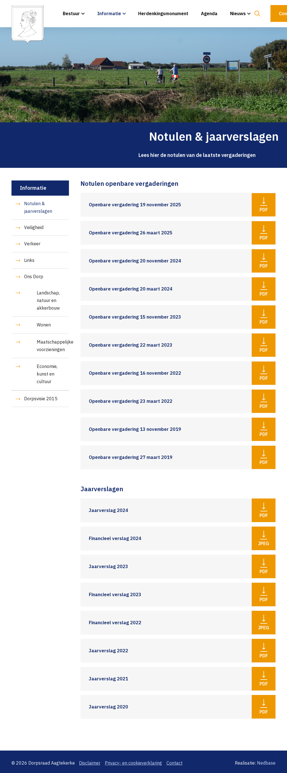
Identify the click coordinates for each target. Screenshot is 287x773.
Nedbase (266, 763)
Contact (174, 763)
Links (29, 260)
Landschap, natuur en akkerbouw (48, 300)
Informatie (109, 13)
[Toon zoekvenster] (257, 13)
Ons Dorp (33, 276)
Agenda (209, 13)
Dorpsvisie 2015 (40, 398)
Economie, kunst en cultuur (47, 373)
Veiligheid (33, 227)
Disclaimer (89, 763)
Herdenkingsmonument (163, 13)
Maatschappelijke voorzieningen (53, 345)
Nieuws (238, 13)
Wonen (44, 325)
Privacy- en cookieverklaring (133, 763)
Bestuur (71, 13)
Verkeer (32, 243)
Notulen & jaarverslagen (38, 207)
